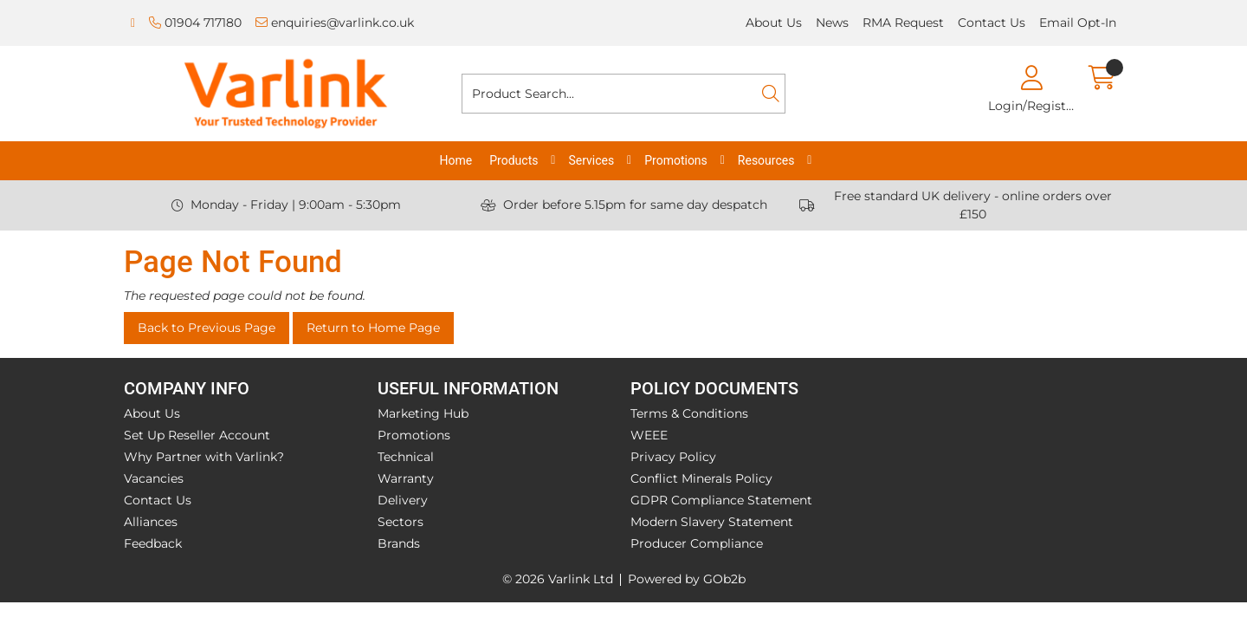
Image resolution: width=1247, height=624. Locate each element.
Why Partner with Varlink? (204, 457)
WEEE (649, 435)
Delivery (403, 500)
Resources (766, 160)
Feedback (153, 543)
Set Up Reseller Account (197, 435)
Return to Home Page (373, 327)
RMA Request (903, 22)
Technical (406, 457)
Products (513, 160)
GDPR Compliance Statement (721, 500)
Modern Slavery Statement (711, 522)
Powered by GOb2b (687, 579)
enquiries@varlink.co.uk (334, 22)
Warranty (406, 478)
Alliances (151, 522)
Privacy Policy (673, 457)
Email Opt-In (1077, 22)
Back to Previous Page (206, 327)
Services (591, 160)
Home (456, 160)
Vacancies (154, 478)
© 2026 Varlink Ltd (557, 579)
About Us (774, 22)
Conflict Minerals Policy (701, 478)
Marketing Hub (423, 413)
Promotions (675, 160)
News (832, 22)
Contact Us (991, 22)
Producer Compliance (696, 543)
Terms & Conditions (689, 413)
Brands (399, 543)
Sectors (400, 522)
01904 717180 (195, 22)
